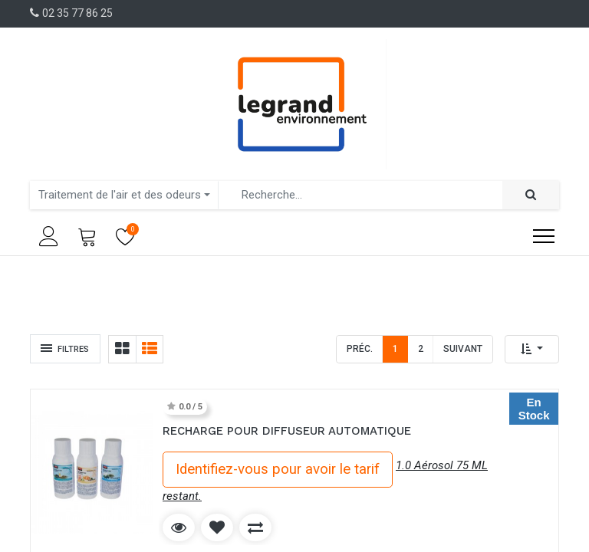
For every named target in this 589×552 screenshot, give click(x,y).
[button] (532, 349)
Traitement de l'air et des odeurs (119, 195)
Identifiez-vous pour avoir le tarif (278, 469)
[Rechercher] (530, 195)
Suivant (462, 348)
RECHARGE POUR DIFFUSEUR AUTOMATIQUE (287, 431)
